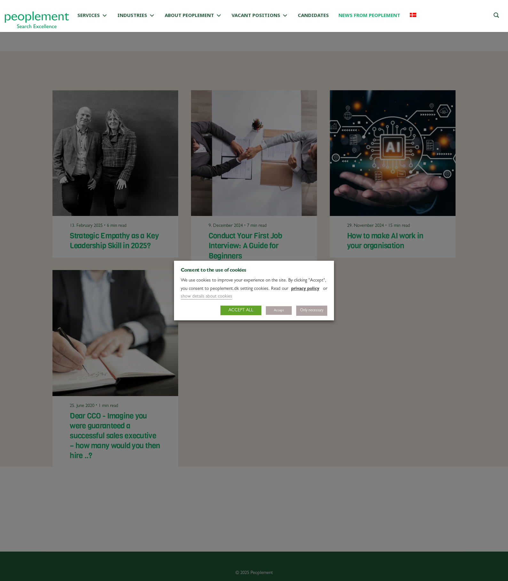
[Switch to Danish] (413, 16)
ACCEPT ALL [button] (240, 310)
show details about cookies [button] (206, 296)
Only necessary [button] (311, 311)
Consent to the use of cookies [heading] (213, 270)
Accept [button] (279, 310)
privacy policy (305, 289)
